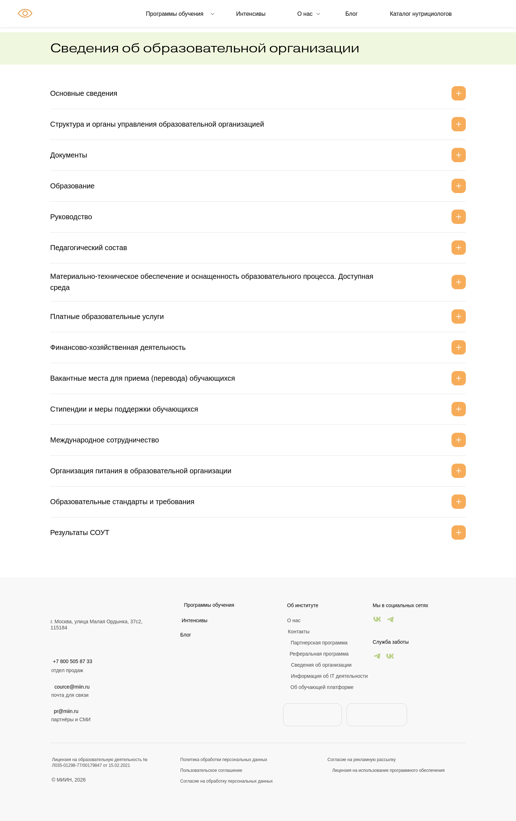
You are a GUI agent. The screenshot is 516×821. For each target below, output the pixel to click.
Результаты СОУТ (79, 532)
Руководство (71, 217)
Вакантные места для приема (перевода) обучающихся (142, 378)
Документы (68, 155)
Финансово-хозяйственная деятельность (118, 347)
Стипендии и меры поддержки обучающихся (124, 409)
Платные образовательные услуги (107, 316)
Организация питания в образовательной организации (140, 471)
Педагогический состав (88, 248)
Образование (72, 186)
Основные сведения (83, 93)
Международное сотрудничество (104, 440)
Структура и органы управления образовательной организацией (157, 124)
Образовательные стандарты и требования (122, 502)
